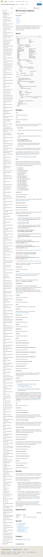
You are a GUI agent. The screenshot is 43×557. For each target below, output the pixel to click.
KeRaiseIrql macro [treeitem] (6, 275)
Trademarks (9, 553)
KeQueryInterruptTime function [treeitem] (6, 223)
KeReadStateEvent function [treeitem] (7, 285)
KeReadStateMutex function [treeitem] (7, 286)
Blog (14, 552)
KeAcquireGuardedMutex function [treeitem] (7, 55)
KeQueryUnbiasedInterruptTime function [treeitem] (7, 273)
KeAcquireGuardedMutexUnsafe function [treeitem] (8, 58)
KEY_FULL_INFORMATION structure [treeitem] (7, 432)
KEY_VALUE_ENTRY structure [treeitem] (7, 446)
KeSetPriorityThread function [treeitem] (7, 378)
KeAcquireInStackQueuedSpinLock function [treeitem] (8, 61)
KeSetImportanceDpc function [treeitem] (8, 376)
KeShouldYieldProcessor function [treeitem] (7, 398)
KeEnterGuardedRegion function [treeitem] (7, 121)
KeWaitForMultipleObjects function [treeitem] (7, 423)
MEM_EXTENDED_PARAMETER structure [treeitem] (8, 504)
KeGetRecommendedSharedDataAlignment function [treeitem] (8, 152)
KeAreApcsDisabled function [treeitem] (7, 89)
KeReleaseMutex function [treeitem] (7, 325)
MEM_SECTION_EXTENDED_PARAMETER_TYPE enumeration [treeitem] (8, 510)
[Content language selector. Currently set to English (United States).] (6, 549)
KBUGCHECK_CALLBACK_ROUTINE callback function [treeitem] (8, 27)
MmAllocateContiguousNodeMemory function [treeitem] (8, 539)
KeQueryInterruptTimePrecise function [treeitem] (8, 226)
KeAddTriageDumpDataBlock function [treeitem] (7, 84)
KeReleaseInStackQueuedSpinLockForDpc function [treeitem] (8, 317)
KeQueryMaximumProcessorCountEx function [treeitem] (8, 237)
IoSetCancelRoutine (21, 530)
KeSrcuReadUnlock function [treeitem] (7, 405)
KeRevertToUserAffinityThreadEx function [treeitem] (8, 355)
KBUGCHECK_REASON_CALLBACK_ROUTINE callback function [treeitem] (8, 37)
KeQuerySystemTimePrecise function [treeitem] (7, 263)
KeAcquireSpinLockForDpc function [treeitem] (7, 78)
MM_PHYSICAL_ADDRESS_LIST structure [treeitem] (8, 523)
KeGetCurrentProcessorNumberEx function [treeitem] (8, 141)
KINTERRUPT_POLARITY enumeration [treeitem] (7, 466)
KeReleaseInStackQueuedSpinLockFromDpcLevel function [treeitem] (8, 320)
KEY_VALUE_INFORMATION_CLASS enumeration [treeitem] (8, 451)
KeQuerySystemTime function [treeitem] (8, 260)
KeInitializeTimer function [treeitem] (7, 175)
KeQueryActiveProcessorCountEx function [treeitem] (8, 205)
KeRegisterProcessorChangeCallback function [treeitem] (8, 305)
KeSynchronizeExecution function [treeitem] (7, 412)
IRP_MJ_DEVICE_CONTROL (23, 385)
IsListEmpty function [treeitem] (6, 19)
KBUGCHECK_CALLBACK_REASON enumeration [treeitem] (8, 24)
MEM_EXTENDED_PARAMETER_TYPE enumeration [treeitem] (8, 507)
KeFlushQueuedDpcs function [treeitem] (8, 128)
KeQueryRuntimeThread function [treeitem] (7, 258)
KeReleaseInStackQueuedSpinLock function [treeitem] (8, 314)
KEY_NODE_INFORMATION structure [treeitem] (7, 438)
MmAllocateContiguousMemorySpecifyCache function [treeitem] (8, 534)
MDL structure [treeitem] (5, 501)
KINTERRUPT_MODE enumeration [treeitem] (6, 463)
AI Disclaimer (3, 552)
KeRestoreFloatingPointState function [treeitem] (7, 352)
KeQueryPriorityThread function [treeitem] (6, 255)
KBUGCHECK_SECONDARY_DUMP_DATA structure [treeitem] (8, 41)
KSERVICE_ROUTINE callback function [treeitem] (7, 477)
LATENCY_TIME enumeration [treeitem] (7, 494)
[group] (29, 72)
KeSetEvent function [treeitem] (6, 375)
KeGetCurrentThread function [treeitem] (8, 143)
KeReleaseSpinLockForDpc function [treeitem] (7, 331)
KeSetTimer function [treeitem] (6, 394)
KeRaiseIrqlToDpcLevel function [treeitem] (6, 278)
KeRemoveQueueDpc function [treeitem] (8, 345)
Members (18, 18)
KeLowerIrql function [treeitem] (6, 195)
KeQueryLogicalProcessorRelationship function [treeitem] (8, 229)
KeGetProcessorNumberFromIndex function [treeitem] (8, 149)
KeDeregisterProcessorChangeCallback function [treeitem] (8, 117)
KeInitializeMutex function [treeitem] (7, 166)
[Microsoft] (2, 1)
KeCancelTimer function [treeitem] (7, 92)
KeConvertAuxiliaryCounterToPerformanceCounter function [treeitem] (8, 96)
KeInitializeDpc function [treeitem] (7, 160)
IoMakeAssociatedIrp (25, 200)
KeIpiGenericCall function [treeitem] (7, 186)
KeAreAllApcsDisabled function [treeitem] (6, 87)
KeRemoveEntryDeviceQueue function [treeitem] (8, 343)
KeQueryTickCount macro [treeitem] (7, 265)
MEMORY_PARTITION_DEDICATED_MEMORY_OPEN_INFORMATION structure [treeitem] (8, 517)
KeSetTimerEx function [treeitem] (6, 396)
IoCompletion (18, 287)
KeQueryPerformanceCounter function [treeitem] (8, 252)
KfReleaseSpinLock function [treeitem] (7, 461)
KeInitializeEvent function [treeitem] (7, 161)
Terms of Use (3, 553)
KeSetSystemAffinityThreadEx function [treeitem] (8, 383)
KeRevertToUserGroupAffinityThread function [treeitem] (8, 358)
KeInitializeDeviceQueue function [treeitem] (7, 158)
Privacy (23, 552)
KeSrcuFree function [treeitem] (6, 402)
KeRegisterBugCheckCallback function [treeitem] (8, 296)
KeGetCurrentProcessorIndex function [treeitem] (8, 138)
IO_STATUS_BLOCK (24, 273)
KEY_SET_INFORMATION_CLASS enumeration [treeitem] (8, 441)
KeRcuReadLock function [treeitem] (7, 280)
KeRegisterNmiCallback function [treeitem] (7, 302)
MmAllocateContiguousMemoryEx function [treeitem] (8, 531)
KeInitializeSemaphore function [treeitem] (6, 168)
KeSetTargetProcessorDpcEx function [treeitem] (7, 392)
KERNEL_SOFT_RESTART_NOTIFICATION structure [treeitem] (8, 364)
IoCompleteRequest (33, 275)
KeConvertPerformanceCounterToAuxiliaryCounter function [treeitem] (8, 99)
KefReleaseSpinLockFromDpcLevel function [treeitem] (8, 131)
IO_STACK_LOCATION (22, 220)
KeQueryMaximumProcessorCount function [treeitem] (8, 234)
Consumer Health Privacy (31, 552)
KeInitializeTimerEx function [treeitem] (7, 176)
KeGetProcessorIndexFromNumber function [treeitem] (8, 146)
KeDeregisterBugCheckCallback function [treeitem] (8, 108)
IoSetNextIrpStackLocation (23, 531)
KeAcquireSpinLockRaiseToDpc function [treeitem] (8, 81)
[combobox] (7, 10)
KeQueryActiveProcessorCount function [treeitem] (8, 202)
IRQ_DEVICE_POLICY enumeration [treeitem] (6, 15)
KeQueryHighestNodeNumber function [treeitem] (8, 220)
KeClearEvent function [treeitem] (6, 94)
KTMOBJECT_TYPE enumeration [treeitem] (6, 489)
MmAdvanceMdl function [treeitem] (7, 525)
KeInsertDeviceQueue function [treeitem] (6, 182)
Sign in (40, 1)
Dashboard (39, 4)
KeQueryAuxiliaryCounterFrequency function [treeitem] (8, 211)
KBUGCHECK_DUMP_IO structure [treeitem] (7, 30)
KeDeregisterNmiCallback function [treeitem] (7, 114)
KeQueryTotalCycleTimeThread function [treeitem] (8, 270)
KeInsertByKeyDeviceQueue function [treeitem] (7, 179)
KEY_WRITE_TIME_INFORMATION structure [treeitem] (8, 457)
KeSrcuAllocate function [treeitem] (7, 400)
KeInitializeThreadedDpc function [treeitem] (7, 173)
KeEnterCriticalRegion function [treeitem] (8, 119)
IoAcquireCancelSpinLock (20, 312)
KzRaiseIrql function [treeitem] (6, 492)
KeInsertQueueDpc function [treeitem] (7, 184)
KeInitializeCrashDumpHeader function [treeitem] (8, 155)
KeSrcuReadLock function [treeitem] (7, 404)
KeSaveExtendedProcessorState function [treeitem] (8, 367)
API (18, 8)
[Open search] (38, 1)
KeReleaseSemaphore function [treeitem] (8, 327)
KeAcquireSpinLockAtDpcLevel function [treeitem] (8, 75)
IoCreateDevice (20, 526)
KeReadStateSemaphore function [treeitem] (7, 289)
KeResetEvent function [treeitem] (6, 346)
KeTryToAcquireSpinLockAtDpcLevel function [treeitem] (8, 420)
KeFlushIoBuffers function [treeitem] (7, 126)
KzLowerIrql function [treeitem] (6, 491)
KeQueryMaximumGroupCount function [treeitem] (8, 231)
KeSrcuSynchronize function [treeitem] (7, 407)
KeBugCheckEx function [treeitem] (7, 90)
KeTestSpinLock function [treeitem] (7, 414)
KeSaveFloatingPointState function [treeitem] (7, 370)
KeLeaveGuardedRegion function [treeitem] (7, 193)
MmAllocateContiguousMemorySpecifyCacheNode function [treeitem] (8, 537)
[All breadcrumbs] (17, 8)
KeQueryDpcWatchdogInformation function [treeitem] (8, 214)
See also (18, 23)
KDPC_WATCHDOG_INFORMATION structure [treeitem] (8, 47)
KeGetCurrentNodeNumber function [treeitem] (7, 135)
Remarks (18, 20)
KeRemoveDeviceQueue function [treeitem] (7, 340)
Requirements (19, 21)
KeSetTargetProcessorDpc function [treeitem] (7, 389)
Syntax (18, 17)
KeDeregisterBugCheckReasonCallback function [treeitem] (8, 111)
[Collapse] (11, 8)
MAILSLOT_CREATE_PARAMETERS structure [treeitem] (8, 499)
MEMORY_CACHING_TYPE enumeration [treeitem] (7, 513)
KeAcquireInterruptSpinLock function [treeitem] (7, 70)
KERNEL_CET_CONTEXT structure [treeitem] (7, 361)
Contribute (19, 552)
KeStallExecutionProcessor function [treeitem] (7, 409)
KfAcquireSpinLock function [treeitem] (7, 459)
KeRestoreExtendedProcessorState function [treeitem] (8, 349)
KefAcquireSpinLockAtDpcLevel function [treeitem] (8, 124)
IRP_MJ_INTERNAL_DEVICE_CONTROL (25, 386)
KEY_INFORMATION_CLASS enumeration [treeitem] (7, 435)
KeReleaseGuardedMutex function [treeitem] (7, 308)
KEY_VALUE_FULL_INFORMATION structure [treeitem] (8, 448)
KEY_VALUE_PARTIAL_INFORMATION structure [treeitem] (8, 454)
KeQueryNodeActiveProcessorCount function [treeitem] (8, 246)
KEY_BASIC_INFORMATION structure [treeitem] (7, 429)
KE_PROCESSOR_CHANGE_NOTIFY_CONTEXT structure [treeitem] (7, 49)
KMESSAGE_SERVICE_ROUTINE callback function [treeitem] (8, 472)
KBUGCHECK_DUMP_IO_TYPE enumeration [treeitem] (8, 33)
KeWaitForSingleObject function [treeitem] (7, 426)
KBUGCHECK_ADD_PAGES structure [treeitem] (7, 21)
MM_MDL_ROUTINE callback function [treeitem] (8, 520)
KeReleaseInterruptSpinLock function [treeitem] (7, 323)
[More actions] (41, 8)
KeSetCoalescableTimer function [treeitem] (7, 373)
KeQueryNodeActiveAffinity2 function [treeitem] (7, 243)
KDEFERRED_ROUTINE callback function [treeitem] (6, 44)
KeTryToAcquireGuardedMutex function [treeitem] (8, 417)
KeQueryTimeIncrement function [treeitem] (7, 267)
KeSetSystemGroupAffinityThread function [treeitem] (8, 386)
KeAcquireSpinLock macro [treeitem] (7, 72)
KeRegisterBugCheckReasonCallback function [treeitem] (8, 299)
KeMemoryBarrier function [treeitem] (7, 196)
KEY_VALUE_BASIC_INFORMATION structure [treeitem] (8, 444)
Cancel (34, 373)
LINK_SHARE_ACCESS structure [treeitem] (6, 496)
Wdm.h (25, 8)
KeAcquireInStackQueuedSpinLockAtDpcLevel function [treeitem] (8, 64)
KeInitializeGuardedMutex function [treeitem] (7, 164)
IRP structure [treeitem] (5, 13)
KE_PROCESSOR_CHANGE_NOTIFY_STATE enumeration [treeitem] (7, 52)
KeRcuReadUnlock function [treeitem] (7, 281)
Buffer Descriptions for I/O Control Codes (30, 154)
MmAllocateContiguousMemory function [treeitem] (8, 528)
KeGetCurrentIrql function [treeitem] (7, 133)
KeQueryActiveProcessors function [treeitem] (7, 208)
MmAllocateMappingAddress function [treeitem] (8, 542)
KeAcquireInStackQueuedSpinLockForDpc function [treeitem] (8, 67)
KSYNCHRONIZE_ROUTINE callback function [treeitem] (7, 483)
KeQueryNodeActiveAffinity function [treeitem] (7, 240)
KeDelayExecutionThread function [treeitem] (7, 102)
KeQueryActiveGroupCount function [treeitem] (7, 199)
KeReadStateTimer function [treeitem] (7, 291)
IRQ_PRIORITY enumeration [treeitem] (7, 17)
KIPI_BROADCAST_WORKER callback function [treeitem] (7, 469)
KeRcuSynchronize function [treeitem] (7, 283)
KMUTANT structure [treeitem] (6, 474)
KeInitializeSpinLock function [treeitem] (7, 170)
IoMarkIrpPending (19, 291)
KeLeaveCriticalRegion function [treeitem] (6, 190)
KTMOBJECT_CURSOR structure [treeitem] (6, 486)
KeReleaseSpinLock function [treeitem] (7, 328)
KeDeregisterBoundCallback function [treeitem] (7, 105)
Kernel (22, 8)
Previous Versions (10, 552)
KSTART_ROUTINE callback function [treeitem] (7, 480)
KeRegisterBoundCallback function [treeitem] (7, 293)
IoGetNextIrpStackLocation (23, 529)
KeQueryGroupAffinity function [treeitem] (6, 217)
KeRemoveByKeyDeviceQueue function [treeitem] (8, 337)
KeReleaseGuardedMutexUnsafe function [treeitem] (8, 311)
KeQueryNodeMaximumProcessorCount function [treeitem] (8, 249)
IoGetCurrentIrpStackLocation (23, 527)
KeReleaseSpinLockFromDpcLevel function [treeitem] (8, 334)
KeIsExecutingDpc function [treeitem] (7, 187)
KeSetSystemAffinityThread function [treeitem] (7, 380)
